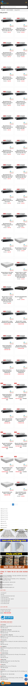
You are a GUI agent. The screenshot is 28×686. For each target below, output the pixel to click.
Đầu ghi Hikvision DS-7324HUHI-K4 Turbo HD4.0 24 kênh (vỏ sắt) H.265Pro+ (7, 54)
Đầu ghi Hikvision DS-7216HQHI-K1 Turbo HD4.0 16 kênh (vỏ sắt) (7, 225)
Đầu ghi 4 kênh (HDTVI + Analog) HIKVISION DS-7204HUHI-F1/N (7, 371)
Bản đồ (2, 594)
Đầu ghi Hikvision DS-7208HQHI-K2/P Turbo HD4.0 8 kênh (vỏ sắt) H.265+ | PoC (7, 176)
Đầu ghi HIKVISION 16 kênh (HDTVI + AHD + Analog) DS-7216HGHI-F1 (21, 493)
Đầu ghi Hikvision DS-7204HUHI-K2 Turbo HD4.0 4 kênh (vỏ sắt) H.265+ (21, 78)
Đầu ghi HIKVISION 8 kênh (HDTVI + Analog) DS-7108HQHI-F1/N (21, 469)
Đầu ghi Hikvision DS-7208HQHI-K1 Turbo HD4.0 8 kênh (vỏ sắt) (21, 225)
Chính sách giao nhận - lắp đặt (7, 598)
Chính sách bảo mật (5, 601)
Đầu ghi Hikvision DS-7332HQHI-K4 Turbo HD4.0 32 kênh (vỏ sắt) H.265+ (7, 127)
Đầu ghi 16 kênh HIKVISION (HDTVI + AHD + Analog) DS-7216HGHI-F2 (21, 395)
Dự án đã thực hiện (5, 603)
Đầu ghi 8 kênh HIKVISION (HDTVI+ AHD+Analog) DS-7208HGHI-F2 (7, 420)
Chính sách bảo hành (5, 600)
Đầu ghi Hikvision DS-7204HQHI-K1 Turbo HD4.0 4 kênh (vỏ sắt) (7, 249)
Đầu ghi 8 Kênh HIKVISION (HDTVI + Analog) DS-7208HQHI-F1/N (7, 444)
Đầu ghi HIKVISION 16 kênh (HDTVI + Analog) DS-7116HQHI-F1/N (7, 469)
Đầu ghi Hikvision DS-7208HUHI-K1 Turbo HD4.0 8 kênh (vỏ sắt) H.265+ (7, 102)
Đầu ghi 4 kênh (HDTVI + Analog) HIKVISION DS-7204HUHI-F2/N (7, 347)
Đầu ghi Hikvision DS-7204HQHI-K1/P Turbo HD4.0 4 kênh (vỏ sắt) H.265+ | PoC (21, 176)
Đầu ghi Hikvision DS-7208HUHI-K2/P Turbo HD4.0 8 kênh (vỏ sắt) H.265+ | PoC (7, 29)
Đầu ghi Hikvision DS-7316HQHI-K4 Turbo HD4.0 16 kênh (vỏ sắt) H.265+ (7, 151)
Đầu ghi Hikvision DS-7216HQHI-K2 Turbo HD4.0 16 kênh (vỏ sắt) (7, 200)
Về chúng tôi (3, 592)
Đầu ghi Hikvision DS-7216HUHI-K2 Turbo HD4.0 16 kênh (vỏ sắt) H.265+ (20, 54)
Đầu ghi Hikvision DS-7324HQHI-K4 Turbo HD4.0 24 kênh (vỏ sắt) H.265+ (20, 127)
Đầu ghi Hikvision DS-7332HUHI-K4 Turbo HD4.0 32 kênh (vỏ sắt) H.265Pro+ (20, 29)
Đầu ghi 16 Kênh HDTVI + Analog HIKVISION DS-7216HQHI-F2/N (21, 371)
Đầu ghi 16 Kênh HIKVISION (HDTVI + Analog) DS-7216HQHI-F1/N (21, 420)
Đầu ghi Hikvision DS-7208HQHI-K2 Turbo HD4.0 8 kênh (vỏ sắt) (21, 200)
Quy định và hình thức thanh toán (8, 595)
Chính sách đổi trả (5, 597)
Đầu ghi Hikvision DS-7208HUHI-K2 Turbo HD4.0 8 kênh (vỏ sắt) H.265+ (7, 78)
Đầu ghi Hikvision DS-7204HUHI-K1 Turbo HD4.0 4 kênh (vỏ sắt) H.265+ (21, 102)
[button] (26, 683)
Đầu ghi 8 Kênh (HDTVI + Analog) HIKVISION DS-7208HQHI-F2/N (7, 395)
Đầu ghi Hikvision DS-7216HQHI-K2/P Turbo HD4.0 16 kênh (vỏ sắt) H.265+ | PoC (21, 151)
